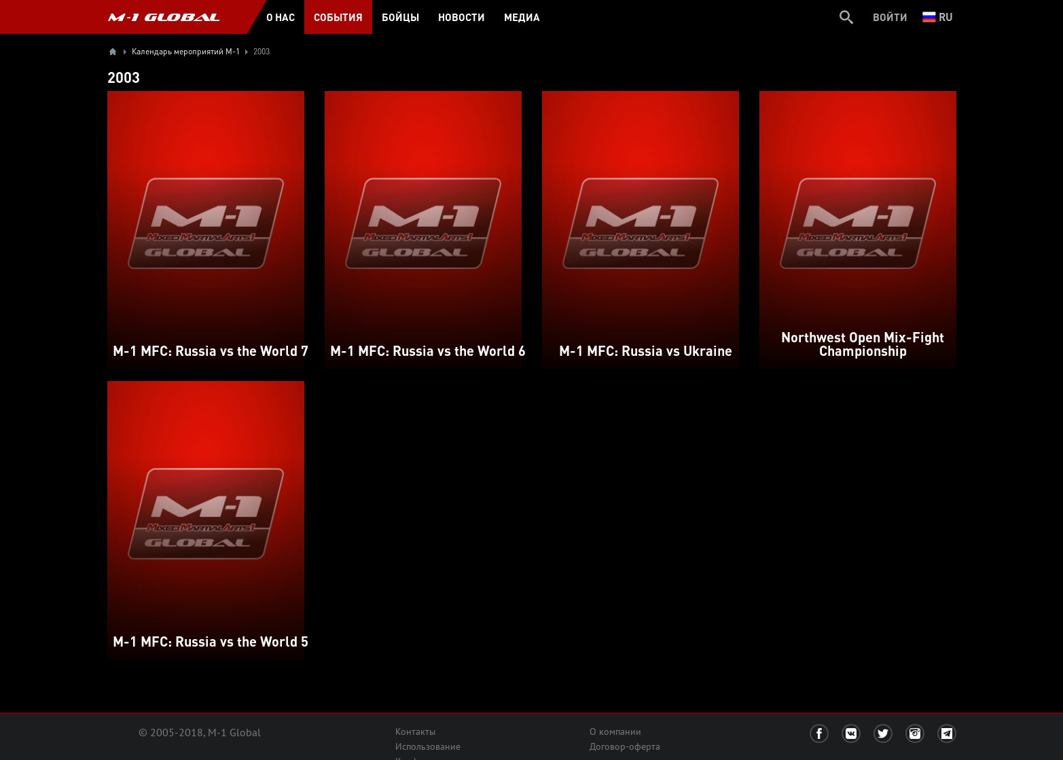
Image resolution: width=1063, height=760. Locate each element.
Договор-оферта (625, 746)
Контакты (415, 731)
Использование (428, 746)
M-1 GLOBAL (163, 17)
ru (937, 17)
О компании (615, 731)
